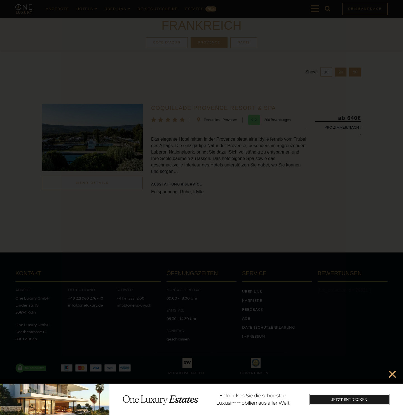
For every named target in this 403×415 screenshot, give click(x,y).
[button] (392, 374)
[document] (201, 207)
